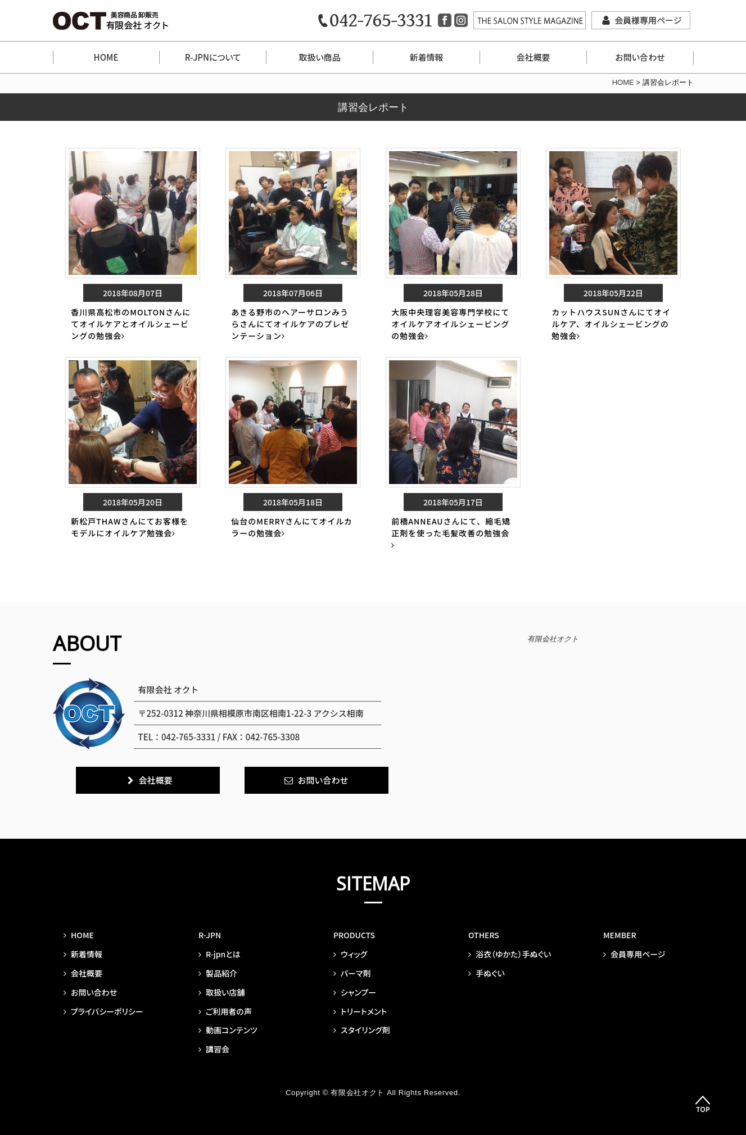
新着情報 (426, 57)
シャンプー (354, 992)
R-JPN (209, 934)
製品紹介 (217, 973)
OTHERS (483, 934)
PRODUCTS (354, 934)
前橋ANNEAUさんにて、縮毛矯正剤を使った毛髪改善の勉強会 (450, 532)
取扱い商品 (319, 57)
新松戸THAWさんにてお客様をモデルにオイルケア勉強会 (129, 527)
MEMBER (619, 934)
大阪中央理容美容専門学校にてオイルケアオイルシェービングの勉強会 (450, 323)
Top (702, 1104)
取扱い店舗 (221, 992)
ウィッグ (350, 954)
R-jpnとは (219, 954)
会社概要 (533, 57)
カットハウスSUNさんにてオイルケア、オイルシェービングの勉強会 (611, 323)
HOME (106, 57)
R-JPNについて (213, 57)
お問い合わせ (639, 57)
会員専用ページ (634, 954)
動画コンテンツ (227, 1029)
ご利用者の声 (225, 1011)
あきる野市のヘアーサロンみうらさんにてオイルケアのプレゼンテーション (290, 323)
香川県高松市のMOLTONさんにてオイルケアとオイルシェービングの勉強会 (131, 323)
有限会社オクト (552, 639)
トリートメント (360, 1011)
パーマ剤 (352, 973)
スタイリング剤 (361, 1029)
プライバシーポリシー (103, 1011)
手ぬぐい (486, 973)
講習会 (213, 1049)
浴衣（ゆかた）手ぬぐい (509, 954)
